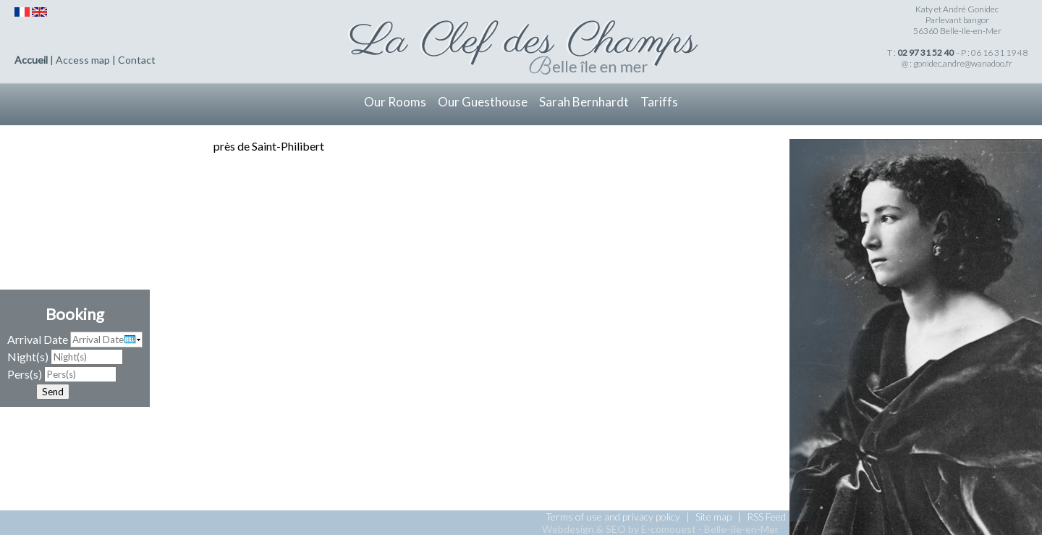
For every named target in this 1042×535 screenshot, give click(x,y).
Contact (137, 60)
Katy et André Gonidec (957, 9)
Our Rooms (395, 101)
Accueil (31, 60)
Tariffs (659, 101)
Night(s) (27, 356)
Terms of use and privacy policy (613, 516)
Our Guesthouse (483, 101)
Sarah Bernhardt (584, 101)
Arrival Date (37, 339)
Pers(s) (24, 374)
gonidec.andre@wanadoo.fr (962, 63)
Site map (713, 516)
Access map (83, 60)
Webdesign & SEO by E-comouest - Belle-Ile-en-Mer (660, 529)
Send (53, 391)
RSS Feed (766, 516)
